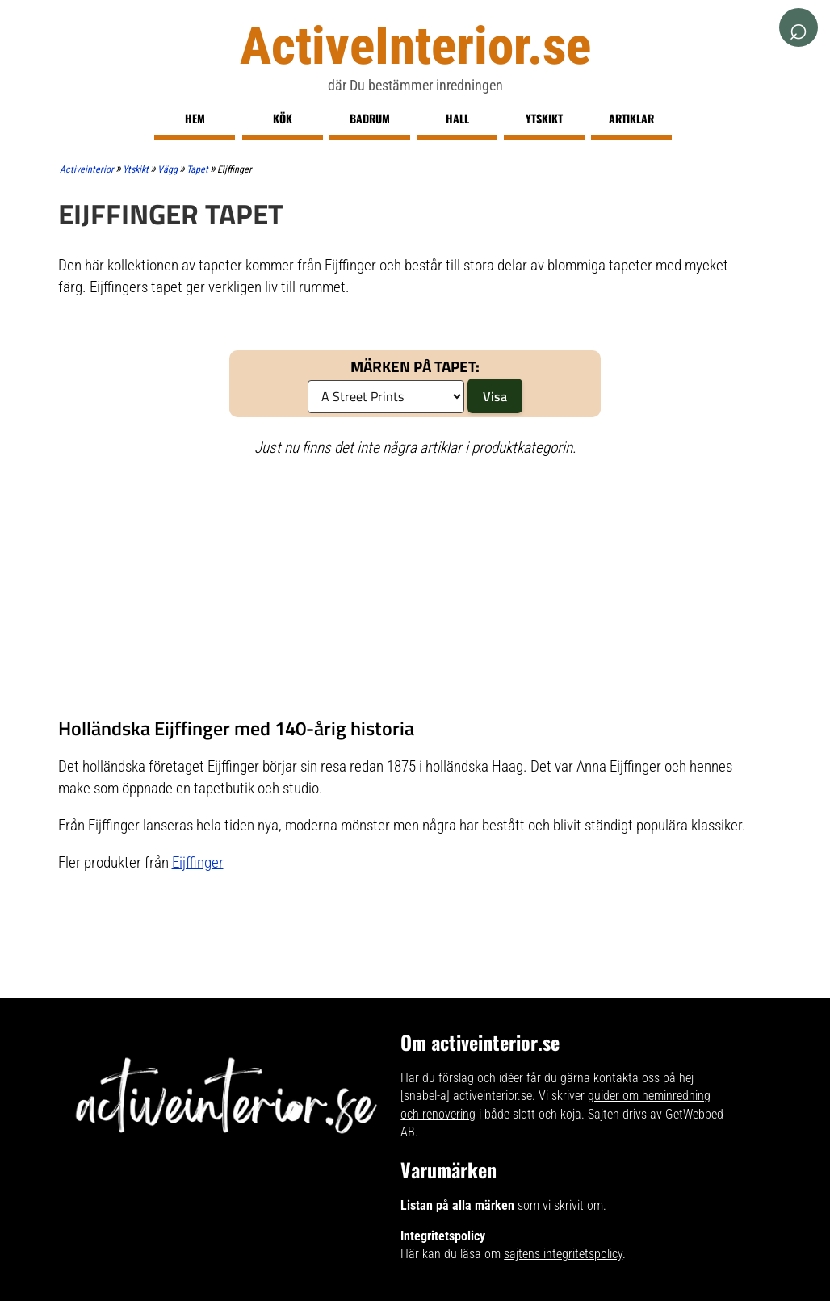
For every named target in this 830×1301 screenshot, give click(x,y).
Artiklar (631, 118)
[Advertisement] (415, 588)
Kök (282, 118)
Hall (457, 118)
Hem (195, 118)
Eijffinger (198, 862)
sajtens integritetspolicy (563, 1253)
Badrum (370, 118)
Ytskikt (544, 118)
